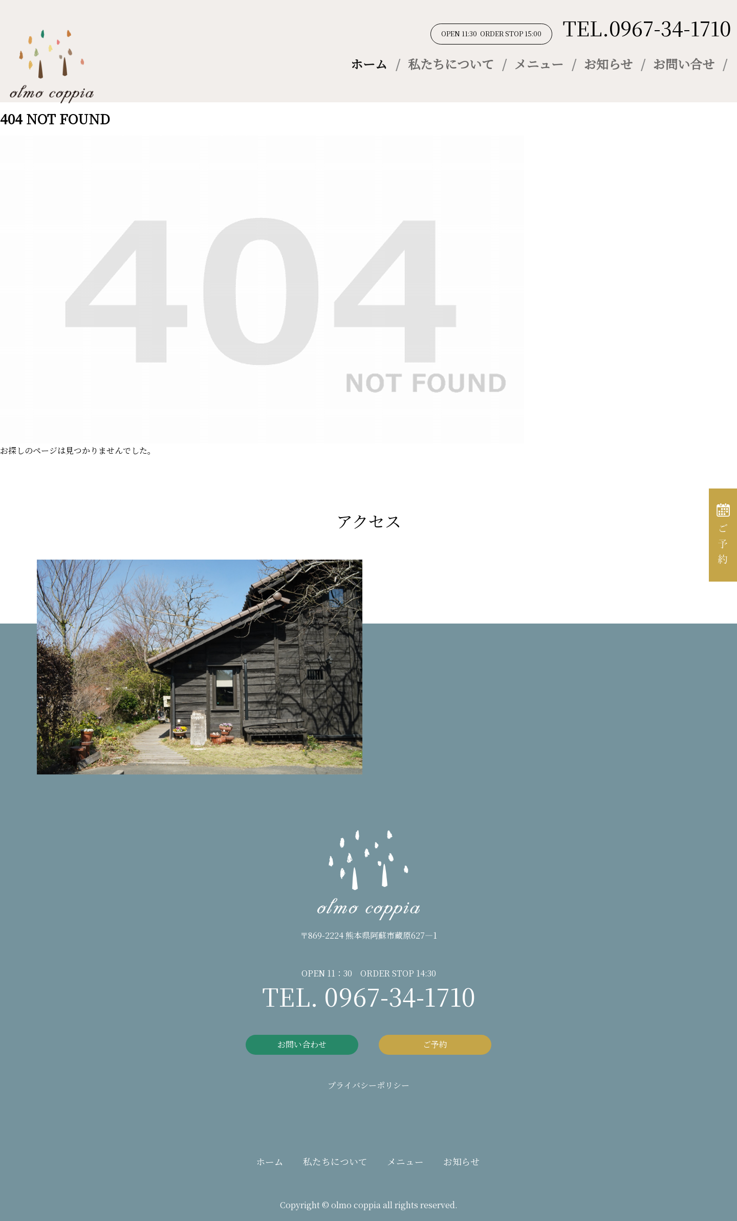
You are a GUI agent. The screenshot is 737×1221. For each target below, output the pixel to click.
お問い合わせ (302, 1044)
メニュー (538, 64)
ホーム (369, 64)
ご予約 (435, 1044)
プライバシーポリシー (368, 1085)
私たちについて (451, 64)
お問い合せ (683, 64)
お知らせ (608, 64)
